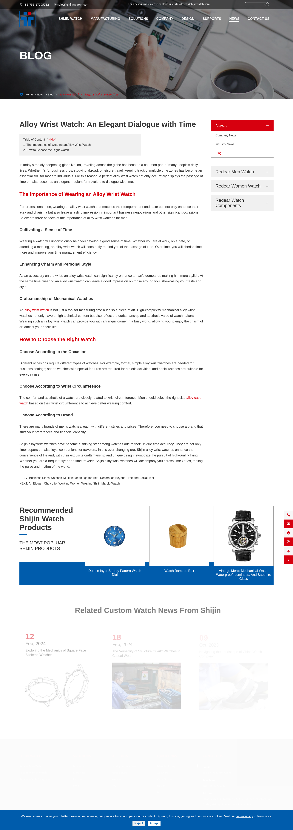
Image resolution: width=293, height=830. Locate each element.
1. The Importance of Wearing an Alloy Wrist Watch (57, 144)
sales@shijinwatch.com (73, 5)
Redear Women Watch (237, 185)
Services (116, 779)
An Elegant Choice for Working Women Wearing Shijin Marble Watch (74, 483)
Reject (138, 823)
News (234, 19)
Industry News (224, 144)
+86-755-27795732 (36, 5)
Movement (79, 766)
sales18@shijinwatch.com (194, 4)
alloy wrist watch (36, 310)
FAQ (113, 786)
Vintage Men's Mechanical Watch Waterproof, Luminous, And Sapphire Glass (243, 575)
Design (187, 19)
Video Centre (119, 772)
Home (29, 94)
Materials (79, 772)
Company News (226, 135)
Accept (154, 823)
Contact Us (258, 19)
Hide (51, 139)
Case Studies (164, 779)
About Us (162, 772)
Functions (78, 779)
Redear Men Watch (234, 171)
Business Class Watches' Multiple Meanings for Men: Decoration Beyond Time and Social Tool (91, 477)
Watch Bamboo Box (179, 571)
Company (164, 19)
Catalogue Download (124, 766)
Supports (212, 19)
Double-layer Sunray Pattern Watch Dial (114, 573)
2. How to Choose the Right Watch (46, 150)
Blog (50, 94)
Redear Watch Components (229, 203)
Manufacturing (105, 19)
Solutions (138, 19)
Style (76, 786)
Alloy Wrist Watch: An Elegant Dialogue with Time (88, 94)
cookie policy (244, 816)
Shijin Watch (70, 19)
